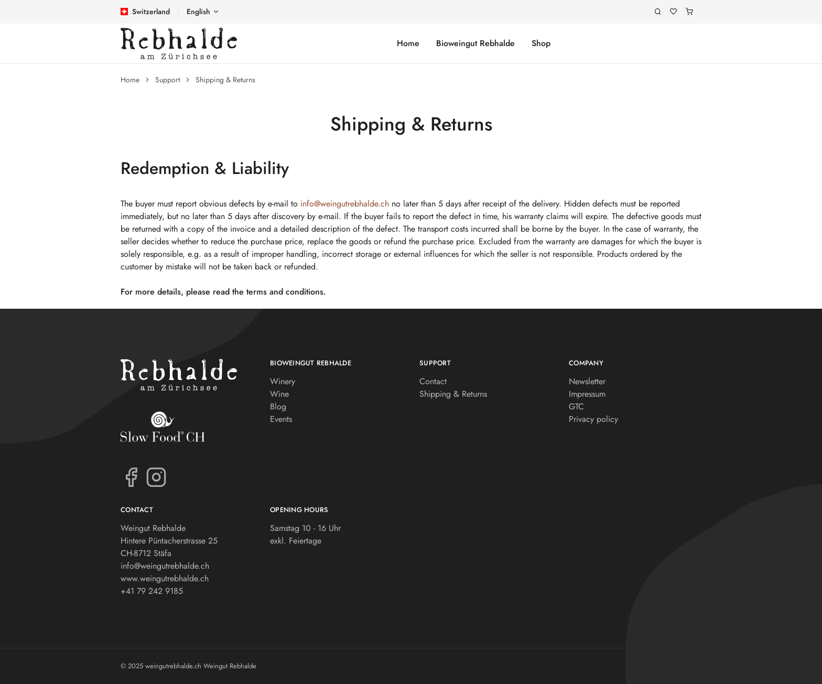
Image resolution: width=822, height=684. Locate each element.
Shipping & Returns (225, 79)
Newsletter (587, 381)
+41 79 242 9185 (152, 591)
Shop (541, 43)
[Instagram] (156, 476)
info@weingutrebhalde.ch (344, 204)
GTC (576, 406)
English (198, 11)
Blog (278, 406)
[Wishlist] (674, 11)
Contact (433, 381)
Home (408, 43)
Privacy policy (593, 419)
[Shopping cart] (689, 11)
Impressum (587, 394)
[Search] (658, 11)
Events (281, 419)
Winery (282, 381)
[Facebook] (131, 476)
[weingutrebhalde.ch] (179, 43)
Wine (279, 394)
